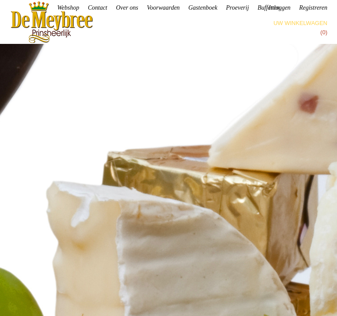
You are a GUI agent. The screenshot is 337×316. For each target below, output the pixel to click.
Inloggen (279, 7)
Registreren (313, 7)
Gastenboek (202, 7)
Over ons (127, 7)
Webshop (68, 7)
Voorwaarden (163, 7)
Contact (97, 7)
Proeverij (237, 7)
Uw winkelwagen (300, 23)
